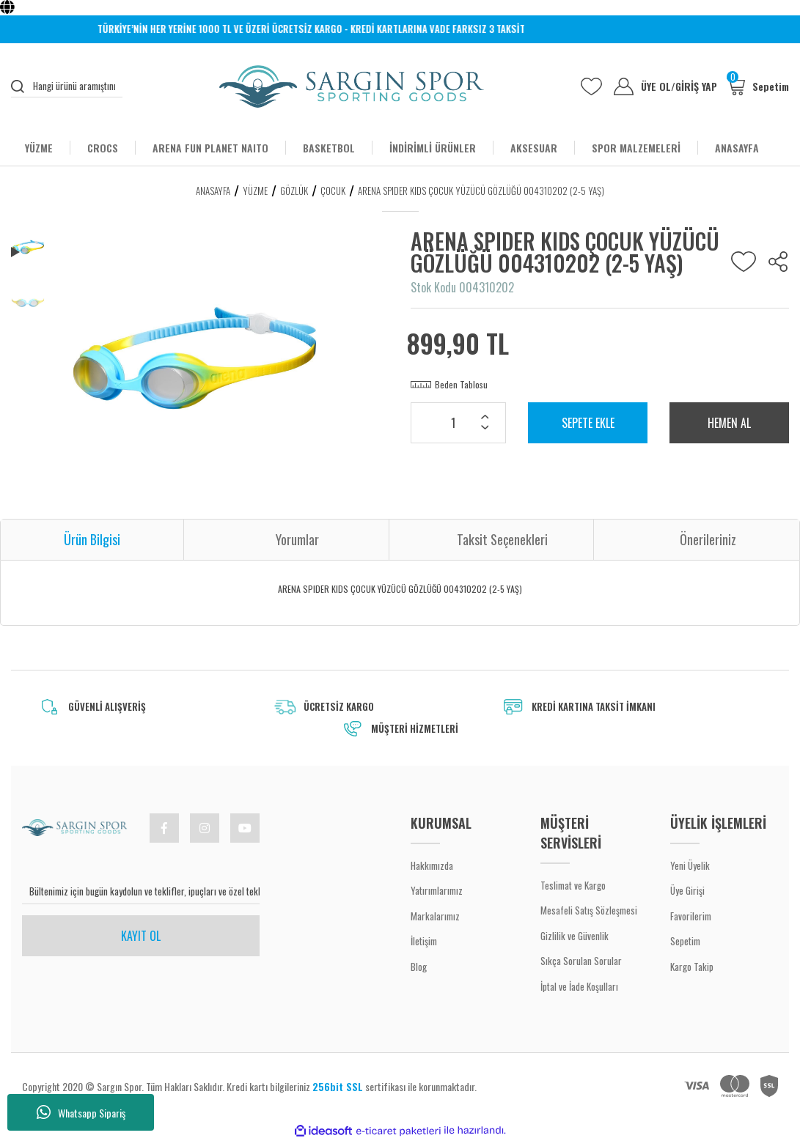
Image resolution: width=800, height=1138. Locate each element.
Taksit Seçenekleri (502, 539)
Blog (419, 966)
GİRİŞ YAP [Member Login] (696, 86)
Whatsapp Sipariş (81, 1112)
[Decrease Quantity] (484, 428)
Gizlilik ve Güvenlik (574, 935)
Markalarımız (435, 916)
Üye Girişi (687, 890)
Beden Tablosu (461, 384)
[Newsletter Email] (141, 891)
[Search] (66, 86)
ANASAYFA (737, 148)
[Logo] (351, 86)
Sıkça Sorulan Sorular (581, 960)
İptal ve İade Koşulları (579, 986)
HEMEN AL (729, 423)
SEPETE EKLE (588, 423)
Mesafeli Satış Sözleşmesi (588, 910)
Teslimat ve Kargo (573, 885)
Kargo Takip (691, 966)
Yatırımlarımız (437, 890)
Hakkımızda (432, 865)
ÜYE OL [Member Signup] (658, 86)
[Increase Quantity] (484, 418)
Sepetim (685, 941)
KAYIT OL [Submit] (141, 936)
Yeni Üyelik (690, 865)
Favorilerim (690, 916)
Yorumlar (297, 539)
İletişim (424, 941)
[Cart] (758, 86)
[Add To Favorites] (743, 261)
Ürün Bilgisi (92, 539)
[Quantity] (458, 423)
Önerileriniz (708, 539)
